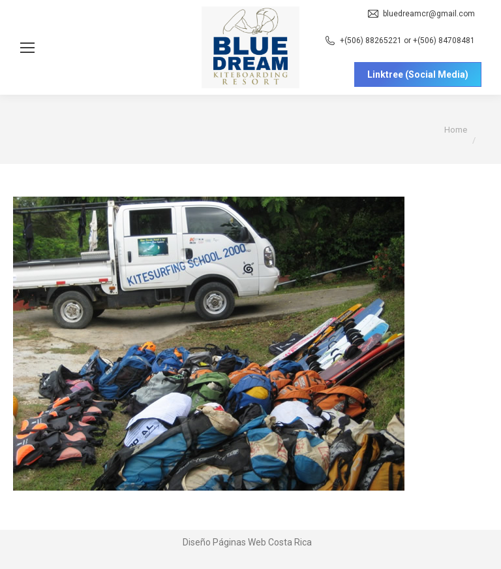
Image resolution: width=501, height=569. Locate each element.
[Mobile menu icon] (27, 48)
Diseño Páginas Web (224, 542)
